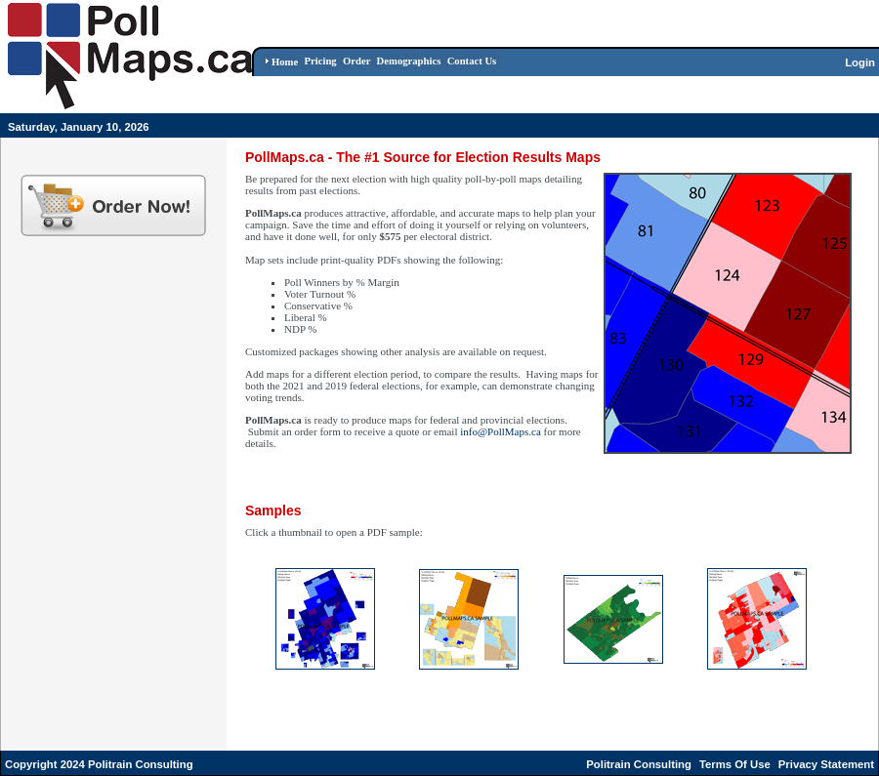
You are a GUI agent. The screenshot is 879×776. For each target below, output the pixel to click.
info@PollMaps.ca (501, 431)
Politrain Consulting (638, 764)
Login (860, 62)
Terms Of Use (735, 764)
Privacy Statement (826, 764)
